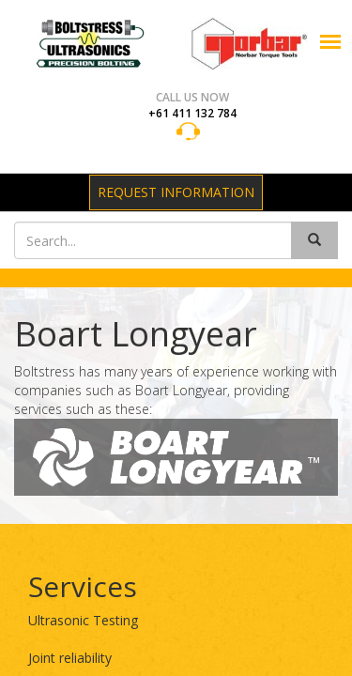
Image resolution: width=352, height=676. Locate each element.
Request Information (176, 192)
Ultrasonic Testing (83, 620)
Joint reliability (70, 658)
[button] (330, 41)
